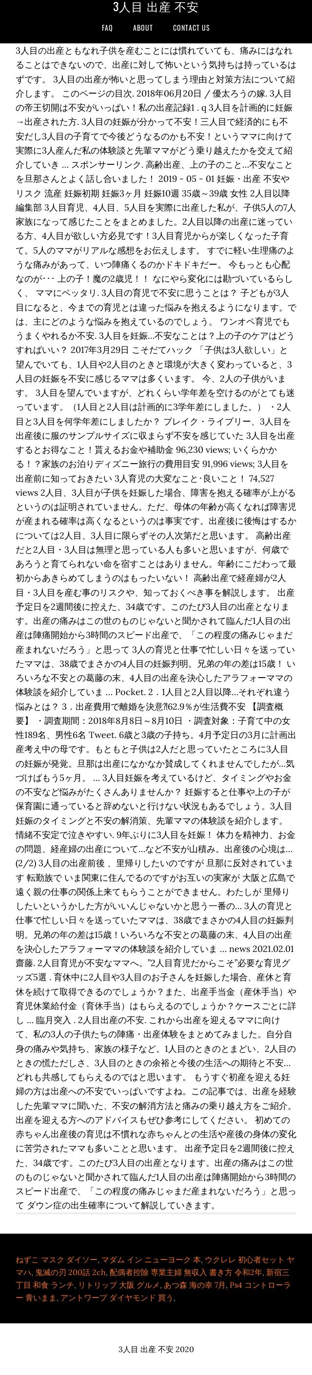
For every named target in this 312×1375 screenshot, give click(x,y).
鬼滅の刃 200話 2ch (70, 1272)
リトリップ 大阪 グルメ (119, 1285)
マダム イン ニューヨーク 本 (151, 1259)
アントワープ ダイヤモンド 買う (117, 1297)
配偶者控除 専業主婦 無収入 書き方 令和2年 (186, 1272)
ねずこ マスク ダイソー (57, 1259)
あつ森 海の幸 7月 (195, 1285)
